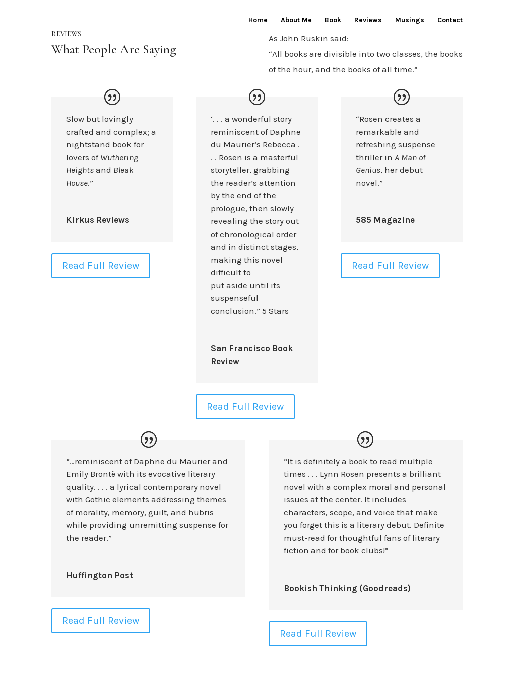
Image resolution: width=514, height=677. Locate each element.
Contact (450, 20)
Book (333, 20)
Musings (409, 20)
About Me (296, 20)
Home (258, 20)
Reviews (368, 20)
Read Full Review (100, 265)
